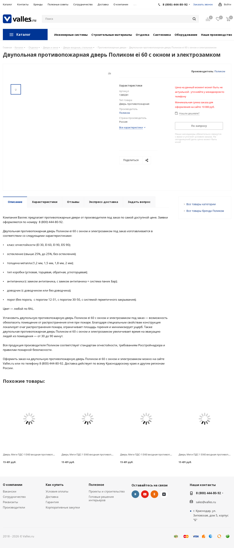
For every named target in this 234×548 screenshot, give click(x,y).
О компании (12, 485)
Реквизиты (10, 502)
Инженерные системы (71, 35)
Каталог (23, 34)
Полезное (96, 485)
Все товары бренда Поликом (205, 211)
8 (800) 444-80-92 (208, 493)
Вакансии (9, 491)
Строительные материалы (111, 35)
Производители (14, 507)
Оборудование (186, 35)
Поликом (219, 71)
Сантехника (162, 35)
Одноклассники (154, 494)
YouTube (145, 494)
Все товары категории (201, 204)
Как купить (55, 485)
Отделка (142, 35)
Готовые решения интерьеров (101, 498)
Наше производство (216, 35)
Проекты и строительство (107, 491)
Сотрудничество (14, 497)
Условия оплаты (57, 491)
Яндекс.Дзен (164, 494)
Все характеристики (131, 127)
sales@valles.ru (206, 502)
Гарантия (52, 502)
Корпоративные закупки (63, 507)
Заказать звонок (203, 4)
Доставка (52, 497)
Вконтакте (135, 494)
